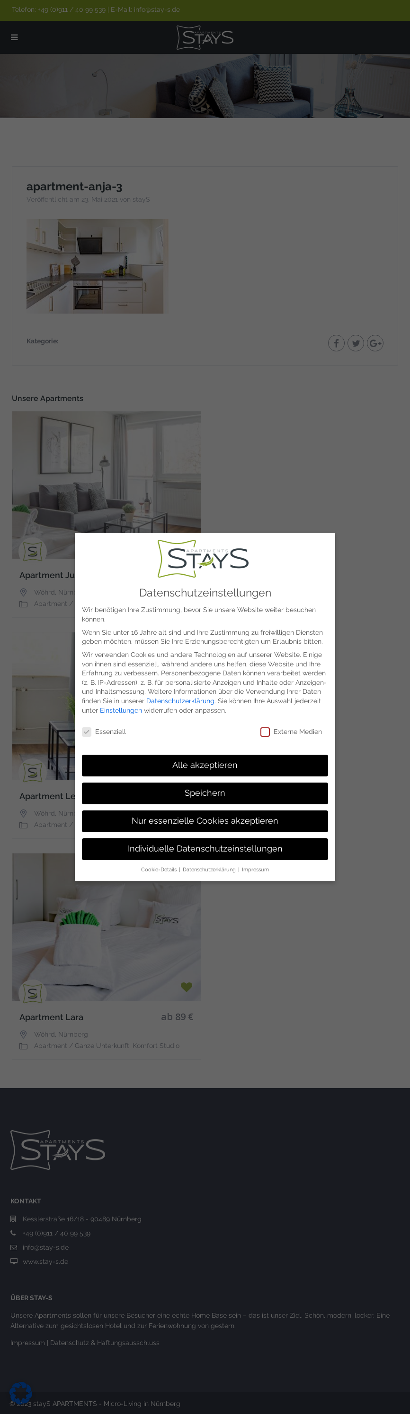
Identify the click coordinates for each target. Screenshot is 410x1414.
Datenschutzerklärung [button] (210, 869)
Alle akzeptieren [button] (205, 765)
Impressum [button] (255, 869)
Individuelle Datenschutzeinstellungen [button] (205, 848)
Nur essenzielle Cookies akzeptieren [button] (205, 821)
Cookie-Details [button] (159, 869)
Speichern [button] (205, 793)
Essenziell (104, 731)
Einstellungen (121, 710)
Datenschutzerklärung (180, 701)
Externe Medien (291, 731)
